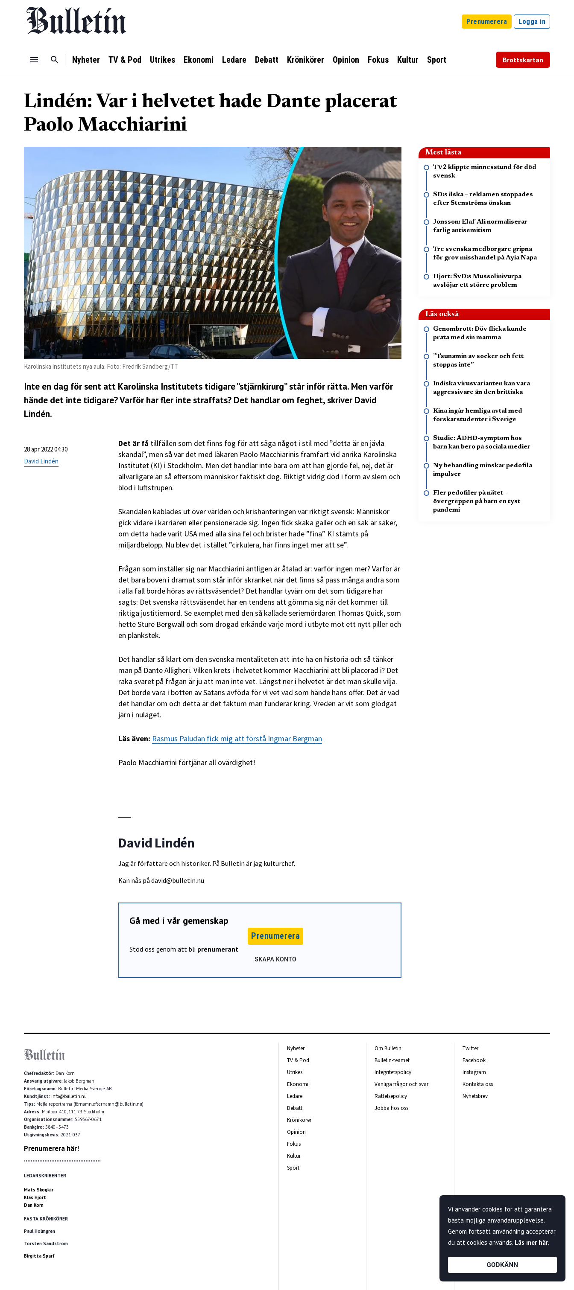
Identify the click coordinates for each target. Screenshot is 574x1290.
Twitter (470, 1048)
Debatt (266, 60)
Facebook (474, 1060)
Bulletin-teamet (392, 1060)
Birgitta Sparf (39, 1256)
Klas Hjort (35, 1197)
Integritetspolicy (393, 1072)
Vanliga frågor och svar (401, 1084)
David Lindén (41, 461)
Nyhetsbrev (475, 1096)
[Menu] (34, 60)
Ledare (234, 60)
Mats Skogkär (38, 1190)
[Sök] (54, 60)
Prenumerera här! (51, 1148)
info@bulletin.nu (69, 1096)
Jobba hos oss (391, 1108)
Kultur (408, 60)
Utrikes (162, 60)
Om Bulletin (388, 1048)
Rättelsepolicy (391, 1096)
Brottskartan (523, 59)
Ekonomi (199, 60)
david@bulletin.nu (177, 880)
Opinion (346, 60)
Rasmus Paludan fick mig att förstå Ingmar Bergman (237, 738)
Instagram (474, 1072)
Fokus (378, 60)
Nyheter (86, 60)
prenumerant (217, 949)
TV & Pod (124, 60)
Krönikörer (305, 60)
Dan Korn (34, 1205)
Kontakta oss (478, 1084)
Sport (436, 60)
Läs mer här (531, 1242)
